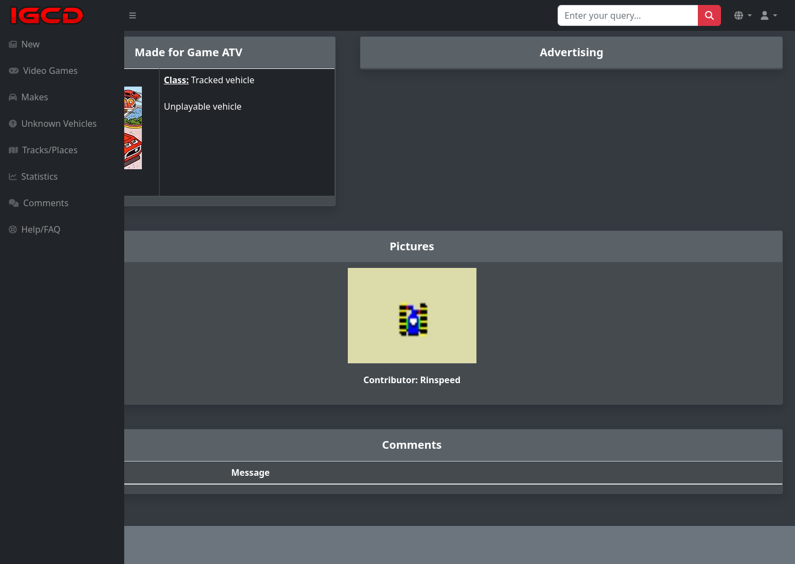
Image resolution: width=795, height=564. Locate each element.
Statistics (33, 176)
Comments (38, 203)
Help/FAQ (35, 229)
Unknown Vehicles (53, 123)
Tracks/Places (43, 150)
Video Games (43, 71)
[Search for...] (628, 15)
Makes (28, 97)
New (24, 44)
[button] (743, 15)
